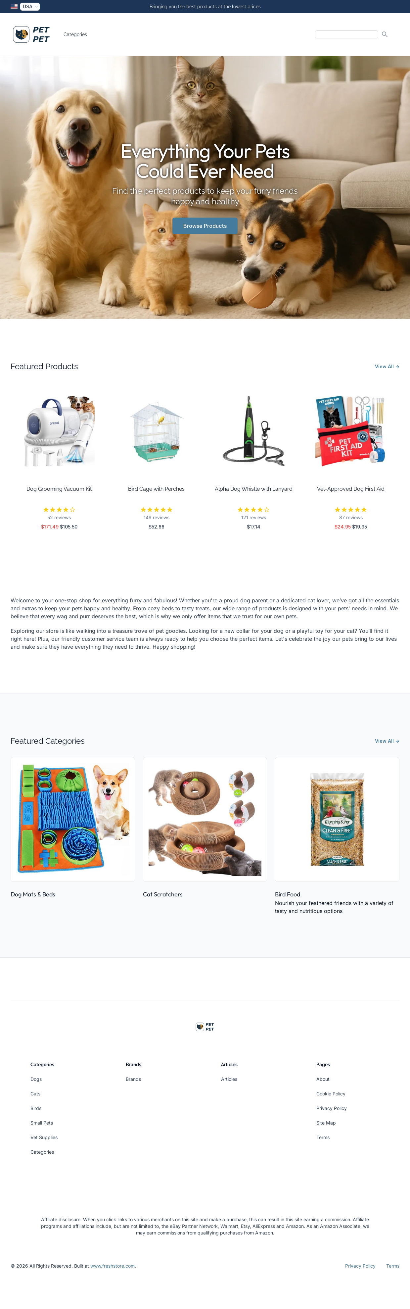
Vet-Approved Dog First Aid (351, 489)
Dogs (36, 1079)
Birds (35, 1108)
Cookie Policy (330, 1093)
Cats (35, 1093)
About (323, 1079)
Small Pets (41, 1123)
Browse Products (205, 226)
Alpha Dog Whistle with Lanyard (254, 489)
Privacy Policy (331, 1108)
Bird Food (287, 894)
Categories (75, 34)
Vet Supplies (44, 1137)
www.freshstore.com (112, 1266)
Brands (133, 1079)
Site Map (326, 1123)
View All (387, 366)
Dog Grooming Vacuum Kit (59, 489)
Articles (229, 1079)
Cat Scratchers (163, 894)
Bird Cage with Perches (156, 489)
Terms (323, 1137)
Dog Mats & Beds (33, 894)
